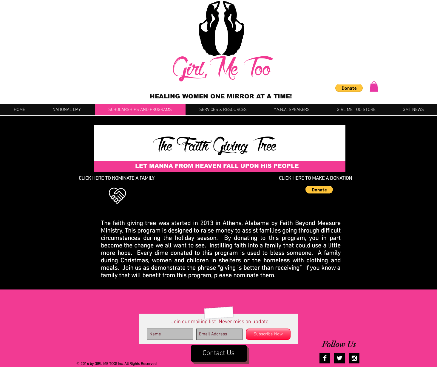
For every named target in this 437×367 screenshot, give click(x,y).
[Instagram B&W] (354, 358)
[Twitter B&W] (339, 358)
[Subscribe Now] (268, 334)
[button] (349, 88)
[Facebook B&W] (324, 358)
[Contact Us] (219, 353)
